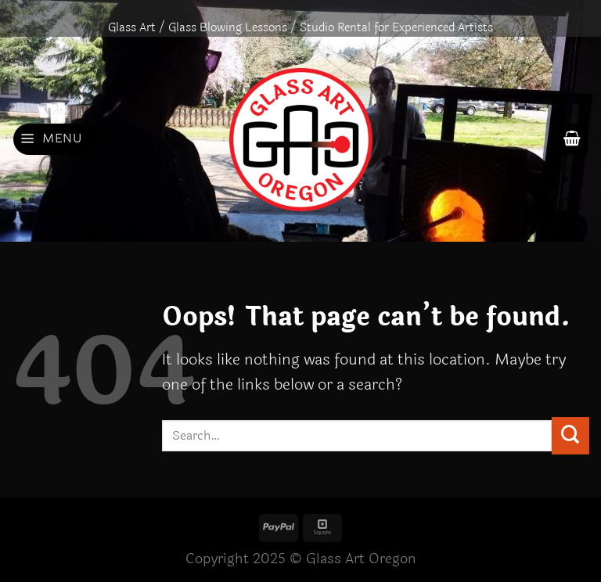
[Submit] (570, 435)
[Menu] (54, 139)
